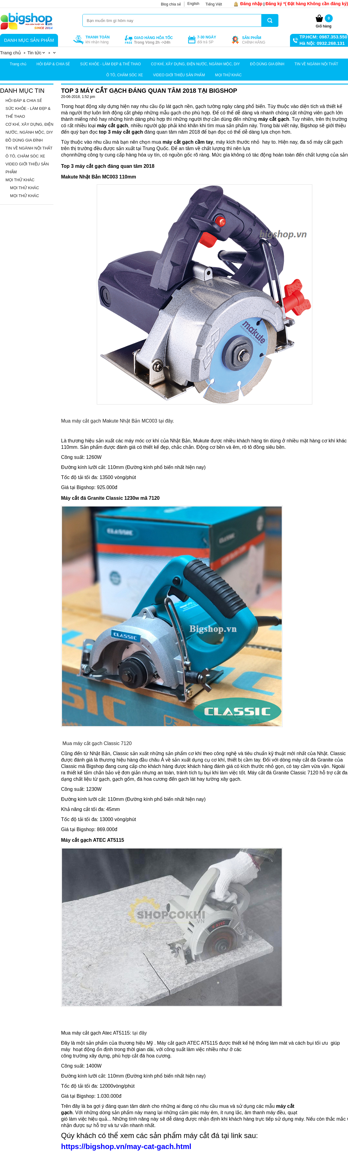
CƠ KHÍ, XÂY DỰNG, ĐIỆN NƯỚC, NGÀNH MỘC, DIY (195, 64)
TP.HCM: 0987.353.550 (323, 36)
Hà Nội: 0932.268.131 (322, 43)
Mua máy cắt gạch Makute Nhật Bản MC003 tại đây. (117, 420)
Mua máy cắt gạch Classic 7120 (97, 743)
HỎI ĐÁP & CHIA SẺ (53, 64)
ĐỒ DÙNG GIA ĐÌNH (267, 64)
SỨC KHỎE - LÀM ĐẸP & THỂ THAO (110, 64)
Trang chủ (18, 64)
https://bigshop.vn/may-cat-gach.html (126, 1146)
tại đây (139, 1033)
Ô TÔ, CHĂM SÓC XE (124, 75)
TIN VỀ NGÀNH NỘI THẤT (316, 64)
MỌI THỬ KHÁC (228, 75)
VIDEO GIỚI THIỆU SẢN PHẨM (179, 75)
